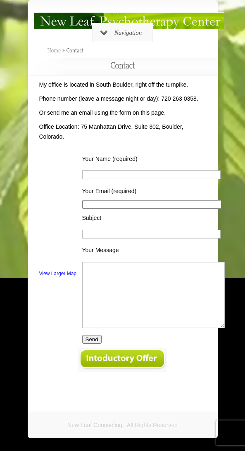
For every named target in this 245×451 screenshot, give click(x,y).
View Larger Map (58, 273)
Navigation (121, 32)
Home (54, 50)
